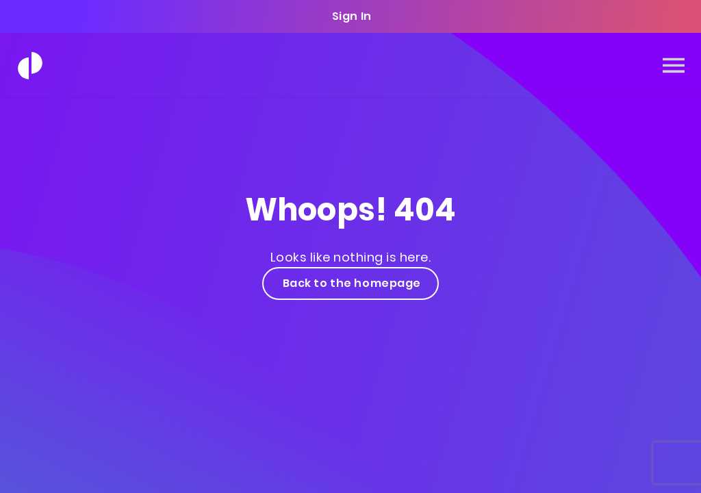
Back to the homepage (350, 283)
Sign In (350, 16)
